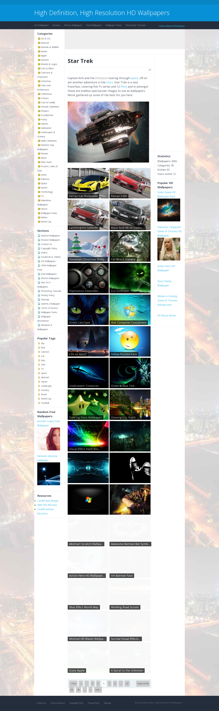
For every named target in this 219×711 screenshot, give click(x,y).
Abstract (45, 42)
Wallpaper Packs (114, 25)
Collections (46, 93)
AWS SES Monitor (47, 505)
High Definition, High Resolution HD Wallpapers (102, 12)
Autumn (45, 59)
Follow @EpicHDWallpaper (172, 25)
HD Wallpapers (41, 25)
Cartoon (45, 351)
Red (43, 347)
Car (42, 356)
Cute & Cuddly (48, 102)
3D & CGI (45, 38)
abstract (45, 377)
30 (72, 689)
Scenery (45, 390)
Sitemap (45, 299)
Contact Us (46, 244)
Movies (44, 153)
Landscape (46, 385)
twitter (149, 70)
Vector (44, 208)
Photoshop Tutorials (135, 25)
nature (44, 381)
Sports (44, 187)
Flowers (45, 110)
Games (44, 123)
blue (43, 360)
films (124, 86)
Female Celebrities (50, 106)
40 (78, 689)
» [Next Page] (90, 689)
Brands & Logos (49, 64)
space (44, 373)
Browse (56, 25)
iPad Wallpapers (94, 25)
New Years (46, 162)
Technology (47, 191)
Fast (43, 364)
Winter (44, 217)
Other (44, 174)
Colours (45, 98)
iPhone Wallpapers (73, 25)
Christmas (46, 81)
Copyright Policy (49, 248)
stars (109, 82)
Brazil (44, 394)
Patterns (45, 179)
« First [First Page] (73, 683)
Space (44, 183)
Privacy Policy (47, 295)
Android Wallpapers (50, 235)
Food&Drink (47, 115)
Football (45, 402)
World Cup (46, 221)
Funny (44, 119)
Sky (42, 343)
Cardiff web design (47, 500)
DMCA (44, 252)
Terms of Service (49, 308)
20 (127, 683)
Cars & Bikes (47, 68)
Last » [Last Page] (98, 689)
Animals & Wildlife (50, 47)
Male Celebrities (49, 140)
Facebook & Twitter (51, 256)
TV (42, 196)
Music (44, 157)
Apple (44, 55)
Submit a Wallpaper (50, 303)
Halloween (46, 128)
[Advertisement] (89, 3)
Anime (44, 51)
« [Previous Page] (81, 683)
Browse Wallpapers (50, 239)
